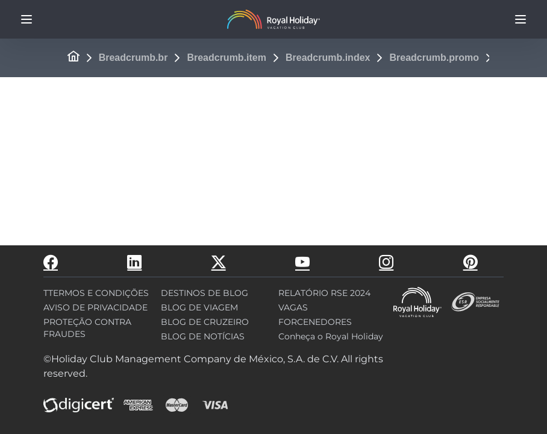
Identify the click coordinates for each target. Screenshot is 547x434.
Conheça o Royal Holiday (330, 336)
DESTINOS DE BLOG (204, 293)
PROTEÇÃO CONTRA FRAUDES (87, 327)
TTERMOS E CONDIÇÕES (96, 293)
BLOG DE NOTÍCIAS (203, 336)
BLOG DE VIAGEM (199, 307)
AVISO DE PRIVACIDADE (95, 307)
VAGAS (293, 307)
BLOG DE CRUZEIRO (205, 321)
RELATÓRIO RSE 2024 (324, 293)
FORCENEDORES (315, 321)
